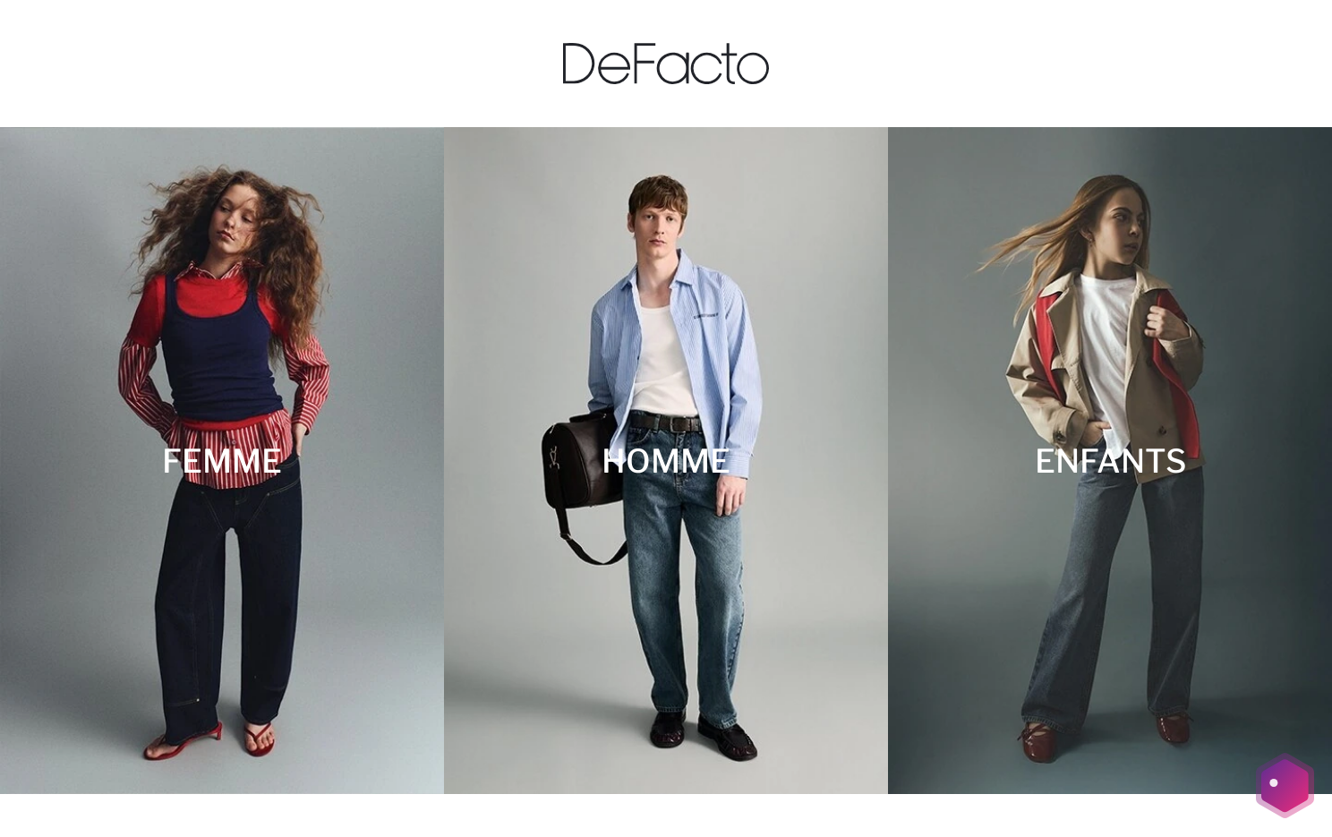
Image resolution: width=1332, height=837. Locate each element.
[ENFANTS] (1110, 460)
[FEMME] (222, 460)
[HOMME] (666, 460)
